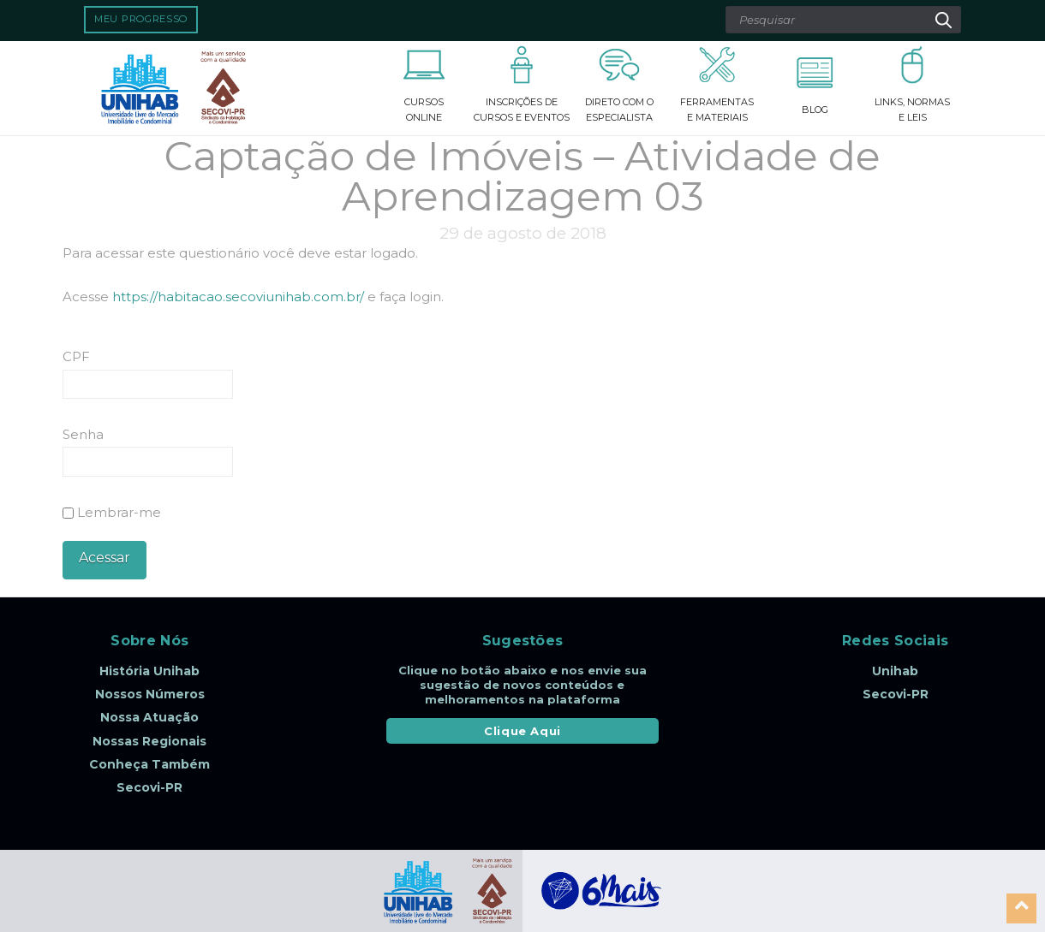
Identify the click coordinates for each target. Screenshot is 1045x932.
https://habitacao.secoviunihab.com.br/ (238, 296)
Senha (83, 434)
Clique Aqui (522, 731)
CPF (76, 356)
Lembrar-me (112, 512)
